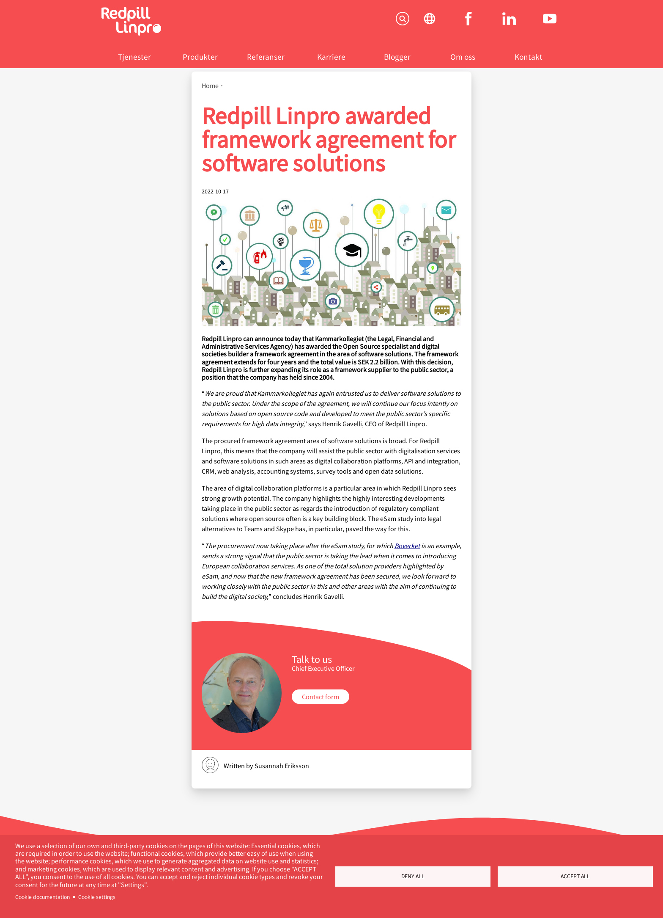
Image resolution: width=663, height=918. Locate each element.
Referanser (266, 56)
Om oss (462, 56)
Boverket (407, 545)
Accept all (575, 876)
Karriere (331, 56)
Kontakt (528, 56)
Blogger (397, 56)
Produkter (200, 56)
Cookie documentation (42, 897)
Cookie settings (96, 897)
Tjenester (134, 56)
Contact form (320, 696)
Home (210, 85)
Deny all (413, 876)
